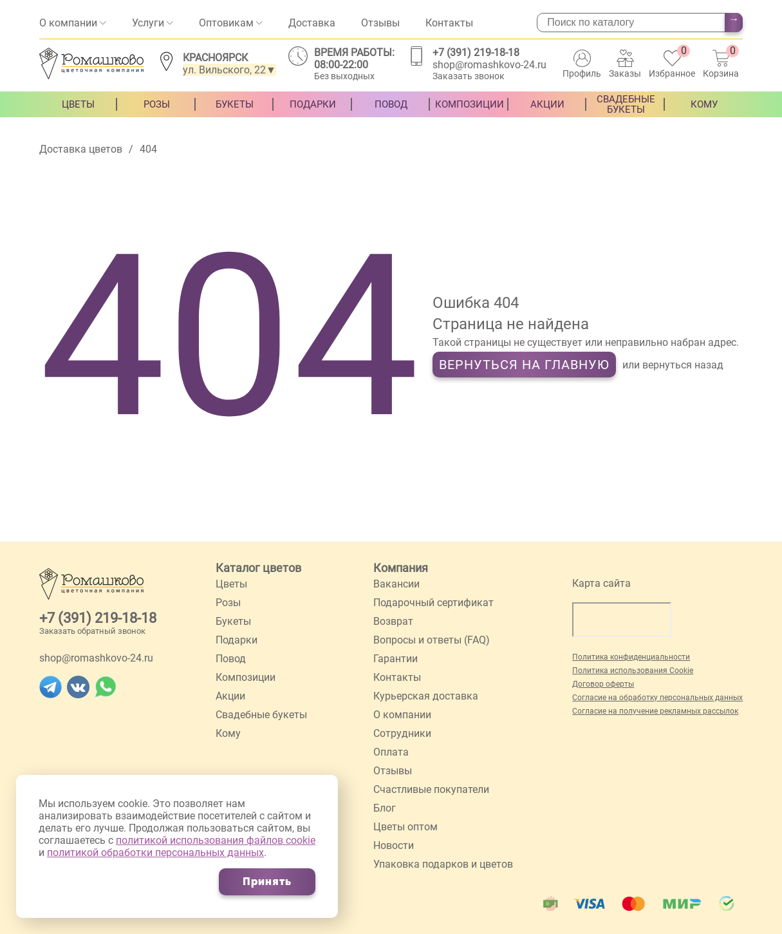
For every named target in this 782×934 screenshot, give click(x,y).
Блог (384, 808)
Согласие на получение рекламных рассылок (655, 711)
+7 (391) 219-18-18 (476, 52)
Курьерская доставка (425, 696)
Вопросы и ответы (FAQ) (431, 640)
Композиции (469, 114)
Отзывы (380, 23)
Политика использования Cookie (632, 670)
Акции (547, 114)
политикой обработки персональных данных (155, 852)
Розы (157, 114)
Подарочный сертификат (433, 602)
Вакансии (396, 584)
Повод (391, 114)
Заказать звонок (469, 76)
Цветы (78, 114)
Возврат (393, 621)
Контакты (449, 23)
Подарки (313, 114)
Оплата (391, 752)
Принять (267, 881)
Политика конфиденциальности (631, 657)
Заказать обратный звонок (92, 631)
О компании (68, 23)
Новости (393, 845)
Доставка (311, 23)
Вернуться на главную (524, 364)
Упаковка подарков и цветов (443, 864)
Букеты (235, 114)
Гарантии (395, 659)
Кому (704, 114)
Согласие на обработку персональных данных (657, 697)
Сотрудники (402, 733)
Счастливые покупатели (431, 789)
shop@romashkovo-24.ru (489, 65)
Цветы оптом (405, 827)
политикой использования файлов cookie (215, 840)
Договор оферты (603, 684)
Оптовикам (226, 23)
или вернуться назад (672, 365)
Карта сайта (601, 583)
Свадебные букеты (626, 114)
